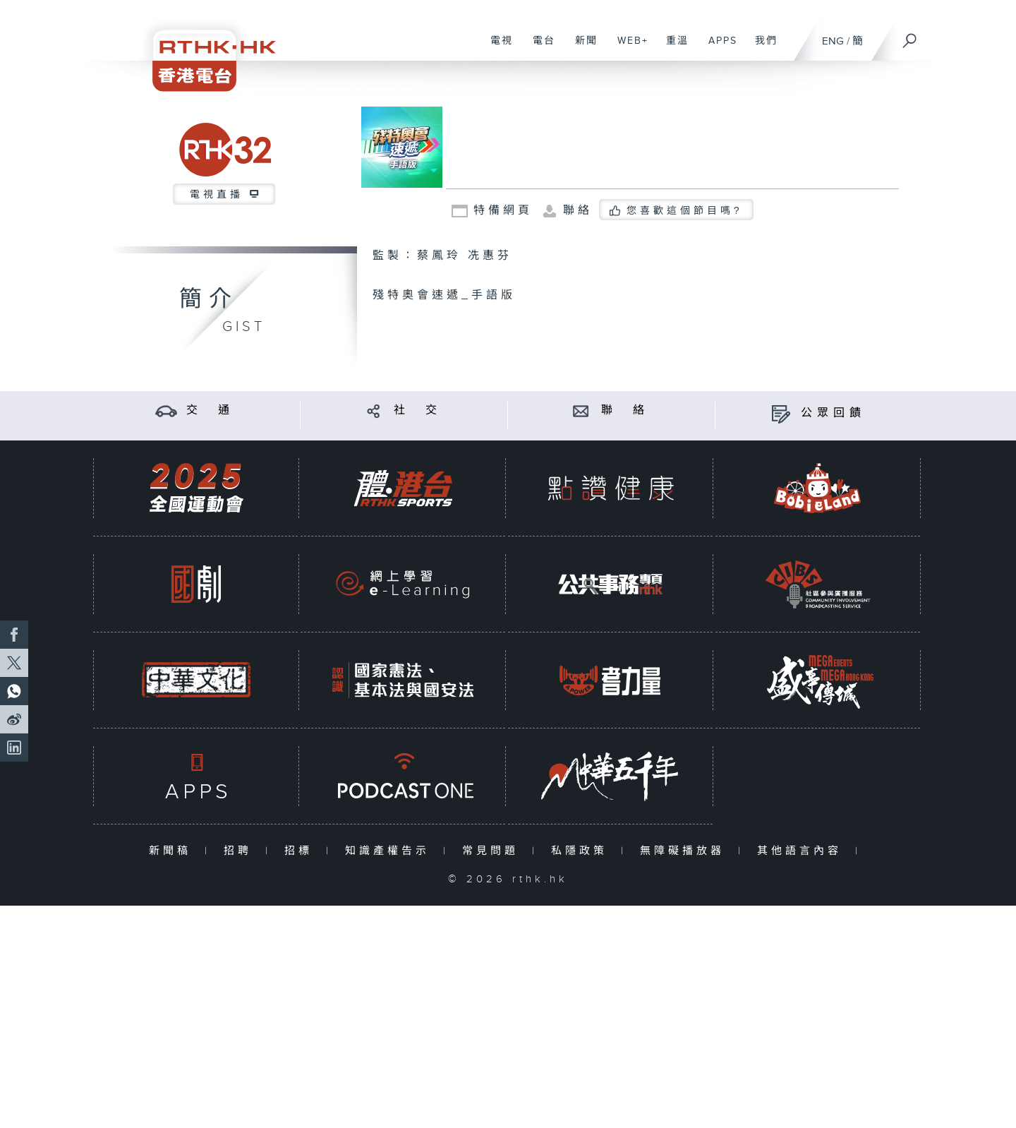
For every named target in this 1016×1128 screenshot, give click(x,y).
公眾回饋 (833, 413)
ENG (833, 41)
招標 (301, 851)
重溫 (672, 48)
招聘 (241, 851)
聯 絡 (625, 410)
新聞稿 (173, 851)
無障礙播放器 (685, 851)
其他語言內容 (802, 851)
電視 (496, 48)
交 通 (210, 410)
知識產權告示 (390, 851)
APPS (717, 48)
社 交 (418, 410)
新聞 (581, 48)
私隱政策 (582, 851)
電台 (538, 48)
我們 (761, 48)
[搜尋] (910, 36)
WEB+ (627, 48)
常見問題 (493, 851)
